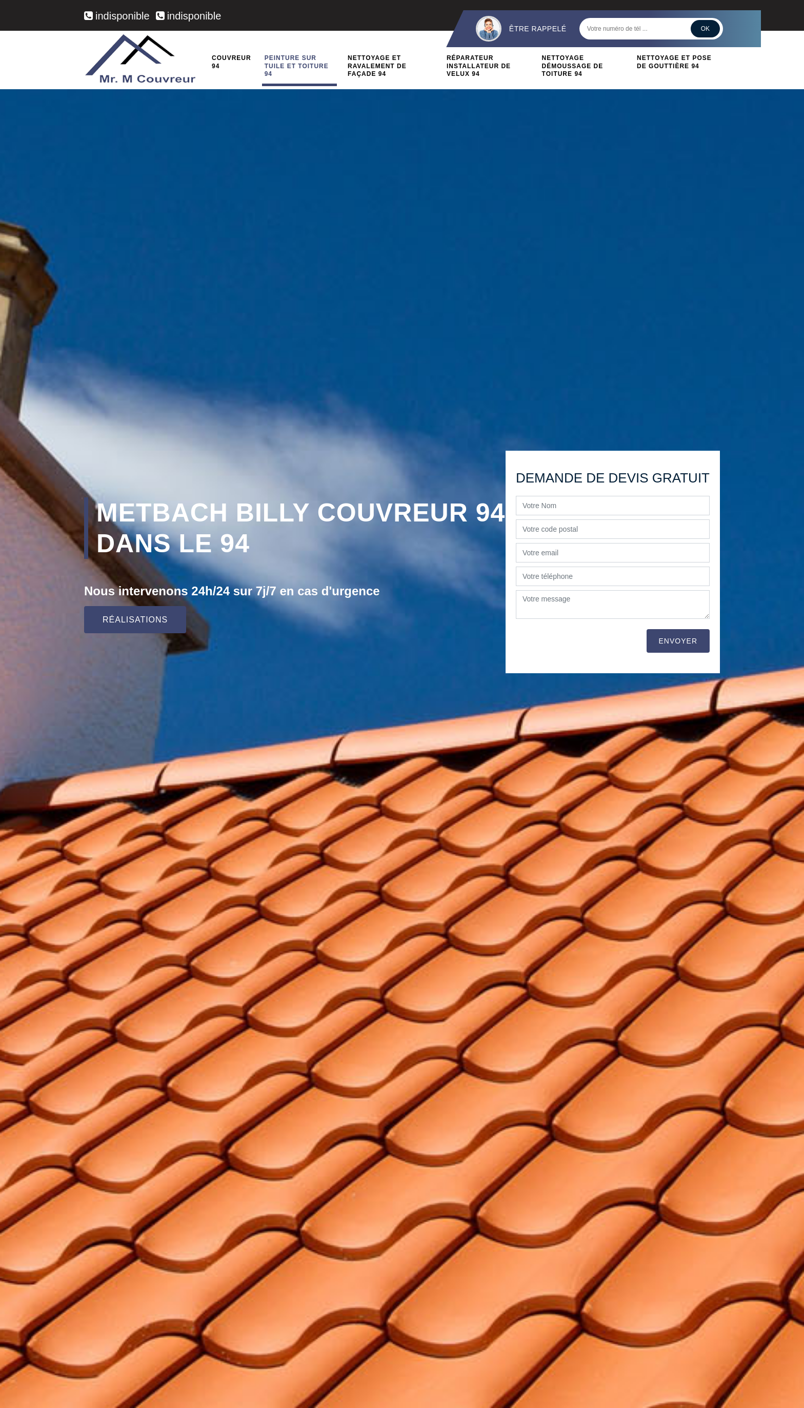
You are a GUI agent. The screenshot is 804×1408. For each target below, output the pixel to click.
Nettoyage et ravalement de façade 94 (377, 65)
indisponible (117, 16)
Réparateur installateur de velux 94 (479, 65)
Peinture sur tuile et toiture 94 (297, 65)
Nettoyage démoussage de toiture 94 (573, 65)
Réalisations (135, 619)
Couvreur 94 (231, 62)
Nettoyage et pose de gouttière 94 (674, 62)
